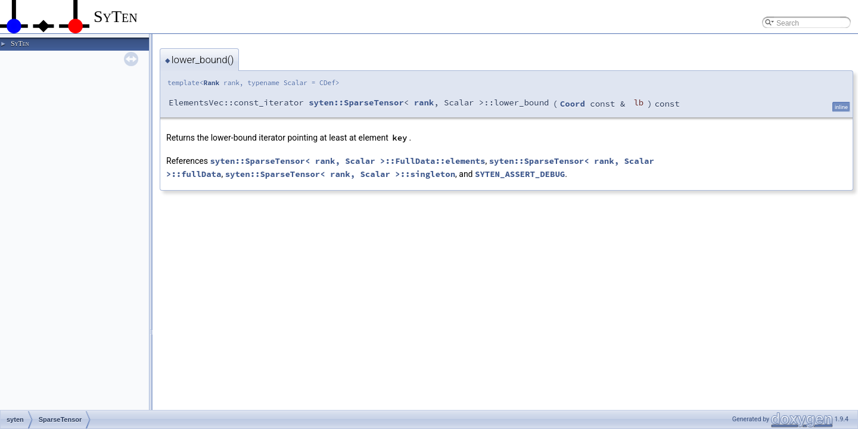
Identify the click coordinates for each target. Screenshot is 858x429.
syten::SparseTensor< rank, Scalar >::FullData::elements (347, 161)
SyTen (20, 43)
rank (424, 102)
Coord (572, 103)
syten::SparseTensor (356, 102)
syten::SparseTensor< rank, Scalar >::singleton (340, 174)
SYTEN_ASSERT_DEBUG (520, 174)
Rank (211, 83)
